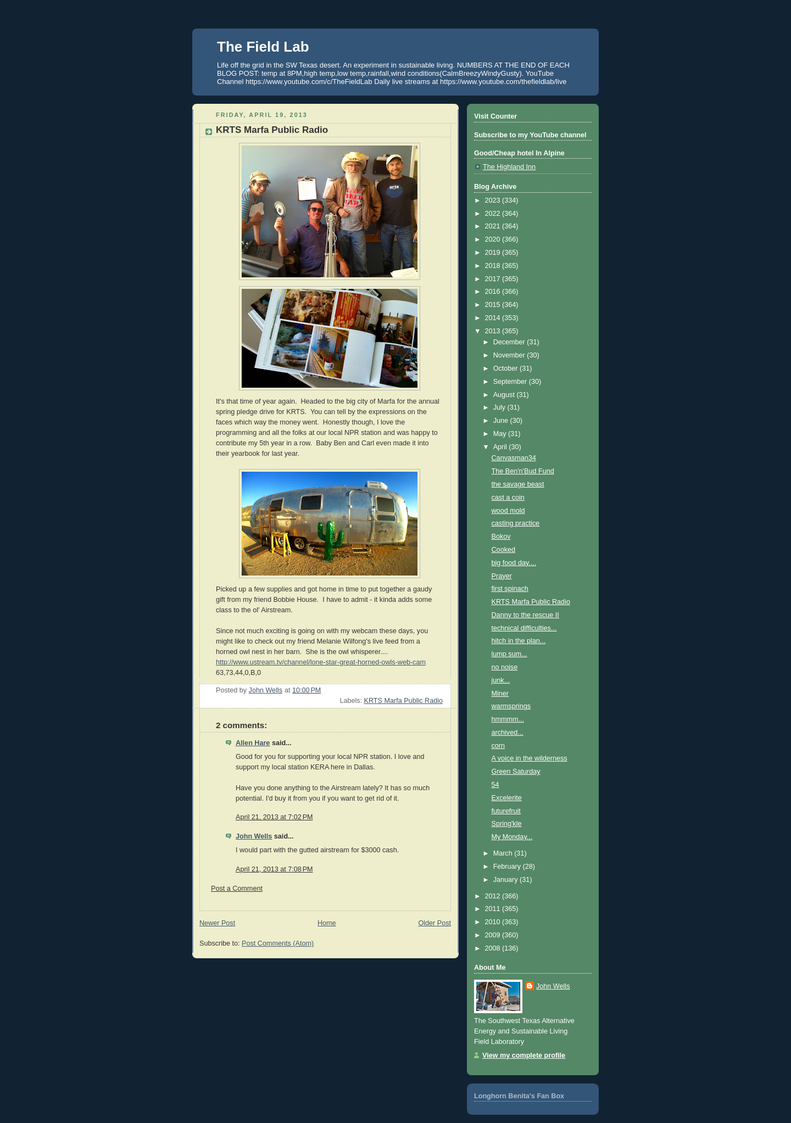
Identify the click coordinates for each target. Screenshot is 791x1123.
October (506, 368)
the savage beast (518, 484)
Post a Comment (237, 888)
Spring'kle (507, 824)
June (501, 420)
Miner (500, 693)
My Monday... (512, 837)
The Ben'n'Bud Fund (523, 471)
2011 (494, 909)
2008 (494, 948)
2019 (494, 252)
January (506, 880)
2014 (494, 318)
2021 (494, 226)
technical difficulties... (524, 628)
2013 (494, 331)
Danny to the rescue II (525, 615)
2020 (494, 239)
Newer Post (217, 923)
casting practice (516, 523)
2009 (494, 935)
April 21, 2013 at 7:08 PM (274, 869)
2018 (494, 266)
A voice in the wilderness (529, 758)
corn (498, 746)
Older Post (434, 923)
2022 (494, 213)
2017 (494, 279)
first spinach (510, 589)
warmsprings (511, 706)
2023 (494, 200)
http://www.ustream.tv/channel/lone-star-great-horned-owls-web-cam (321, 662)
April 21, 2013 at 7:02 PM (274, 817)
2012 (494, 896)
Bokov (501, 536)
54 (495, 785)
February (508, 866)
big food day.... (514, 563)
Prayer (502, 576)
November (510, 355)
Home (326, 923)
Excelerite (507, 798)
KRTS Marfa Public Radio (403, 701)
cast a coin (508, 497)
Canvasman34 (514, 458)
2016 (494, 291)
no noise (505, 667)
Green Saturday (516, 771)
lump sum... (509, 654)
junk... (501, 680)
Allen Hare (253, 743)
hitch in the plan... (519, 641)
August (505, 395)
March (504, 853)
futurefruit (506, 811)
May (500, 434)
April (501, 447)
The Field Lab (263, 46)
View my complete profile (523, 1055)
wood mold (508, 511)
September (511, 381)
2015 (494, 305)
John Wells (254, 836)
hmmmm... (508, 719)
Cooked (503, 550)
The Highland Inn (509, 167)
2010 (494, 922)
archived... (507, 732)
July (500, 407)
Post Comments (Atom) (278, 943)
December (510, 342)
